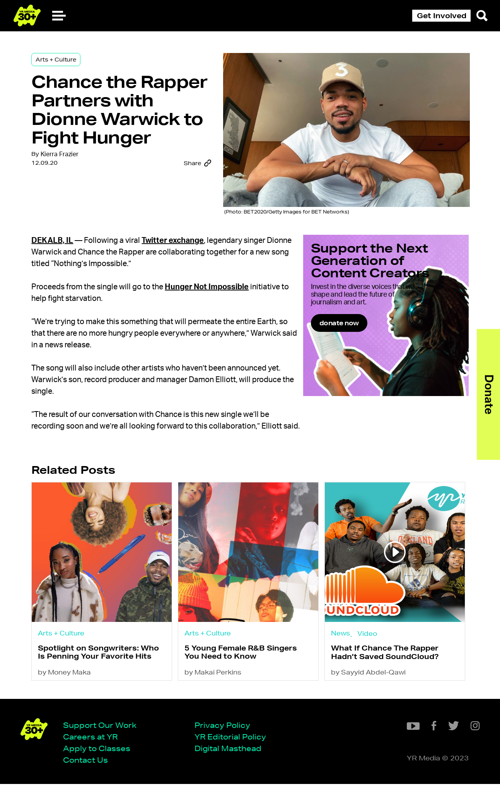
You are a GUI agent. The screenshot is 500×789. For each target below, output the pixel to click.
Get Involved (441, 15)
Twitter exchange (180, 242)
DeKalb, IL (59, 242)
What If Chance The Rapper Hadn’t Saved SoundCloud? (386, 666)
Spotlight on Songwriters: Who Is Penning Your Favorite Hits (105, 665)
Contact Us (88, 764)
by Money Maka (71, 687)
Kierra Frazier (67, 184)
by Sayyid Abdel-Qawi (369, 687)
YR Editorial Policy (233, 741)
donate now (367, 345)
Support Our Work (102, 729)
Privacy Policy (225, 729)
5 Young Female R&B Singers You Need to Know (245, 665)
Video (368, 646)
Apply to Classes (99, 752)
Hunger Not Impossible (214, 288)
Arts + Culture (63, 62)
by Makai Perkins (217, 687)
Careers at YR (93, 741)
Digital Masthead (230, 752)
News (341, 645)
